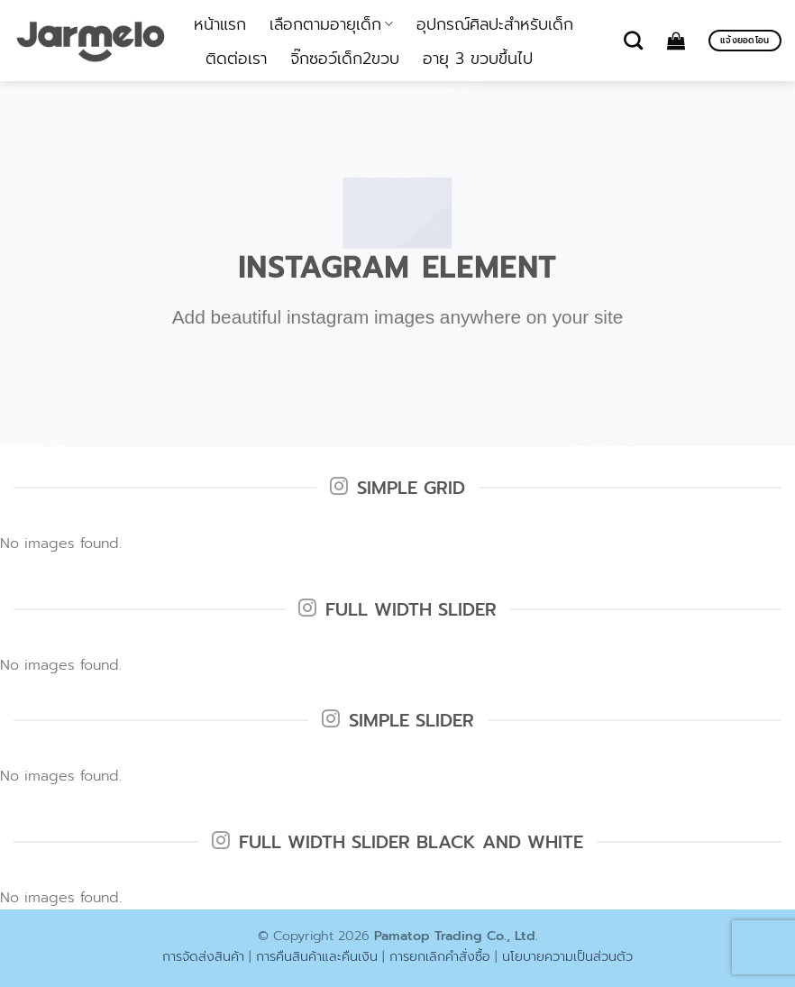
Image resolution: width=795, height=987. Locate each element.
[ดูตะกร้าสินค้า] (676, 40)
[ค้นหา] (633, 40)
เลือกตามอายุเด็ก (331, 24)
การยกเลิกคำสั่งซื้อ (439, 956)
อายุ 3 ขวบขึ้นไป (478, 58)
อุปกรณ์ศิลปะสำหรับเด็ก (494, 24)
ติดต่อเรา (236, 58)
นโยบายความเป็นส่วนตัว (567, 956)
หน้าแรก (220, 24)
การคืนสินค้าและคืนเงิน (317, 956)
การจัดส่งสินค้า (203, 956)
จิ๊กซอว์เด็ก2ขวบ (344, 58)
